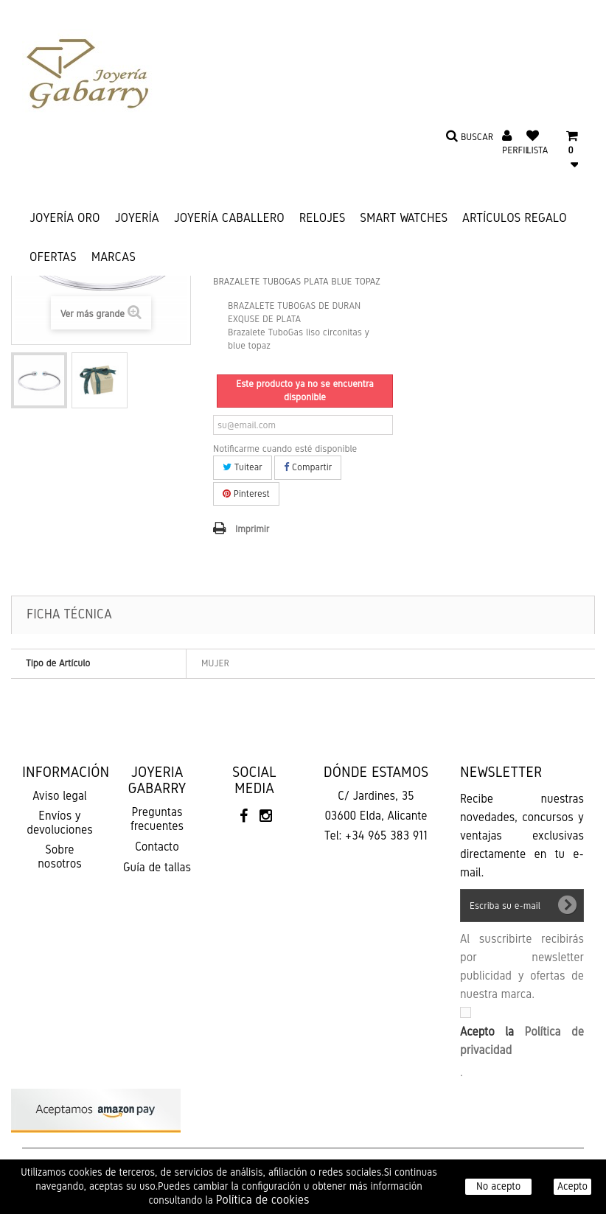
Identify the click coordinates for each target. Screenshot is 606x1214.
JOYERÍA (137, 218)
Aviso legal (59, 796)
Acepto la (522, 1041)
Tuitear (242, 467)
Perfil (516, 150)
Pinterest (246, 494)
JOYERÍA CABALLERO (229, 218)
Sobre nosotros (60, 857)
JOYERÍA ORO (64, 218)
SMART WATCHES (403, 218)
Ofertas (53, 257)
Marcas (113, 257)
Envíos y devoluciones (60, 823)
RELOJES (322, 218)
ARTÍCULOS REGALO (514, 218)
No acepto (498, 1186)
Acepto (572, 1186)
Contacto (156, 847)
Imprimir (252, 529)
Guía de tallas (157, 867)
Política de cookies (263, 1200)
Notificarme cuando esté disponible (285, 449)
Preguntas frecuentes (157, 819)
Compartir (308, 467)
